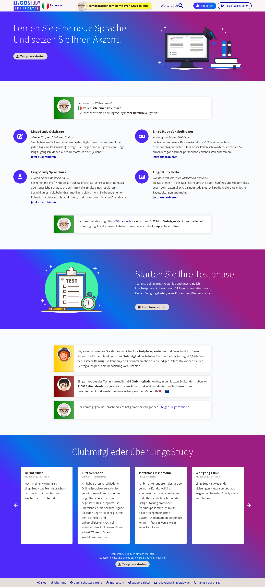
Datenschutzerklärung (86, 582)
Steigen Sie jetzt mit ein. (175, 407)
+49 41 (209, 582)
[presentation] (16, 505)
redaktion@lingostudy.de (172, 582)
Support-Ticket (139, 582)
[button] (54, 6)
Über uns (58, 582)
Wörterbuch (169, 6)
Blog (41, 582)
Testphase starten (30, 56)
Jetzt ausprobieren (43, 157)
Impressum (115, 582)
